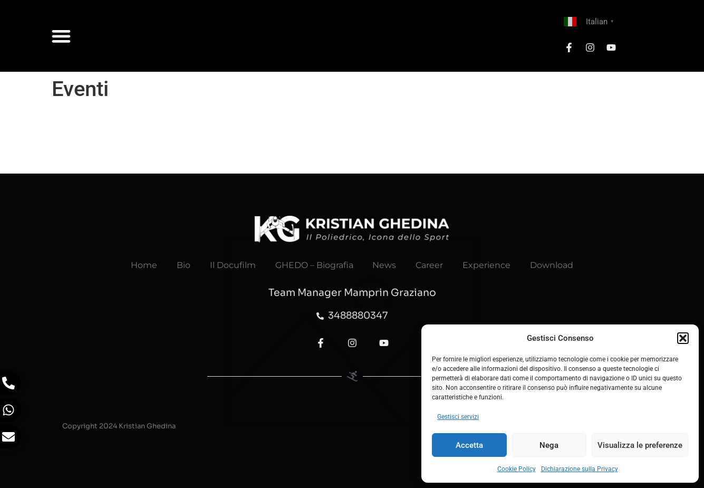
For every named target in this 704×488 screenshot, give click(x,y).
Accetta (469, 445)
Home (138, 265)
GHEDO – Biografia (313, 265)
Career (432, 265)
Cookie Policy (516, 469)
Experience (491, 265)
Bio (179, 265)
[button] (683, 338)
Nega (548, 445)
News (385, 265)
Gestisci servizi (458, 416)
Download (557, 265)
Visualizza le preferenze (639, 445)
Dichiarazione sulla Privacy (579, 469)
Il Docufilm (230, 265)
